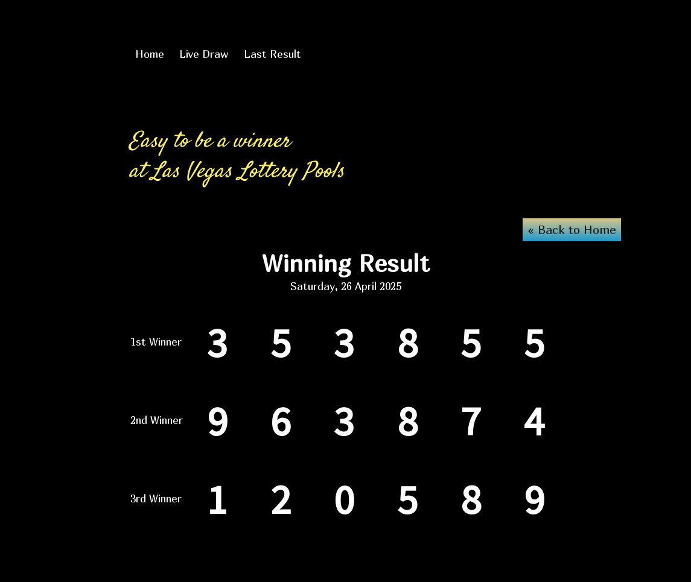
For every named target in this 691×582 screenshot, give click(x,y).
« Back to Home (571, 229)
